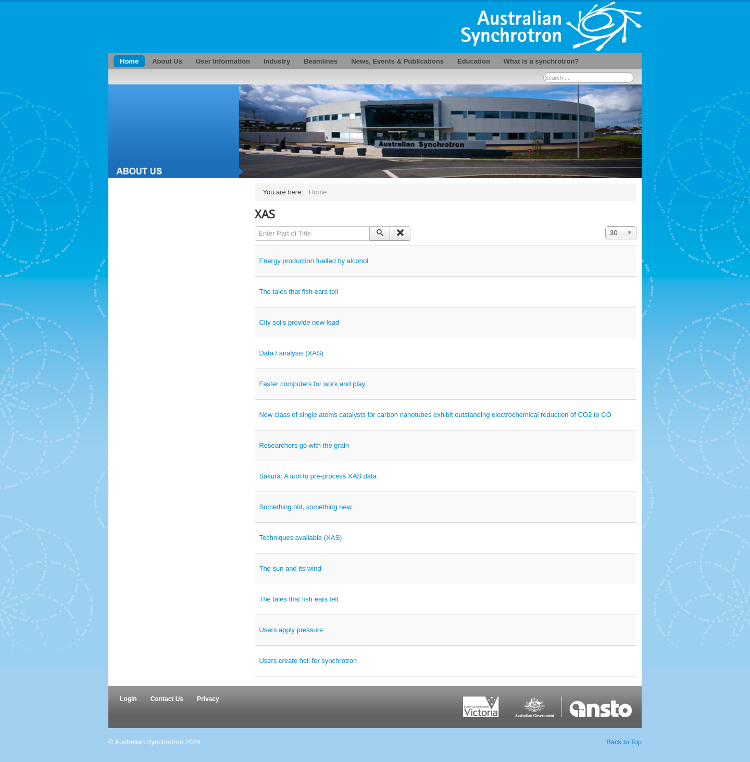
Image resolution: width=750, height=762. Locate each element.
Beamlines (321, 61)
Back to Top (624, 742)
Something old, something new (305, 507)
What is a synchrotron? (541, 61)
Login (128, 699)
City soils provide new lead (299, 322)
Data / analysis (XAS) (291, 353)
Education (473, 61)
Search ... (543, 72)
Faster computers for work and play (312, 384)
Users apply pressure (291, 630)
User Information (223, 61)
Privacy (208, 699)
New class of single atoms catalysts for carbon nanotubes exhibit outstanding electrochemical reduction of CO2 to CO (435, 415)
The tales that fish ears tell (298, 292)
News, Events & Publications (397, 61)
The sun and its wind (290, 568)
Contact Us (167, 699)
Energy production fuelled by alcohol (313, 261)
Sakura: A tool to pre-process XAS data (317, 476)
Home (129, 61)
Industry (277, 61)
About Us (167, 61)
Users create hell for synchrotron (308, 661)
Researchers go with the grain (304, 445)
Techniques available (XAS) (300, 538)
